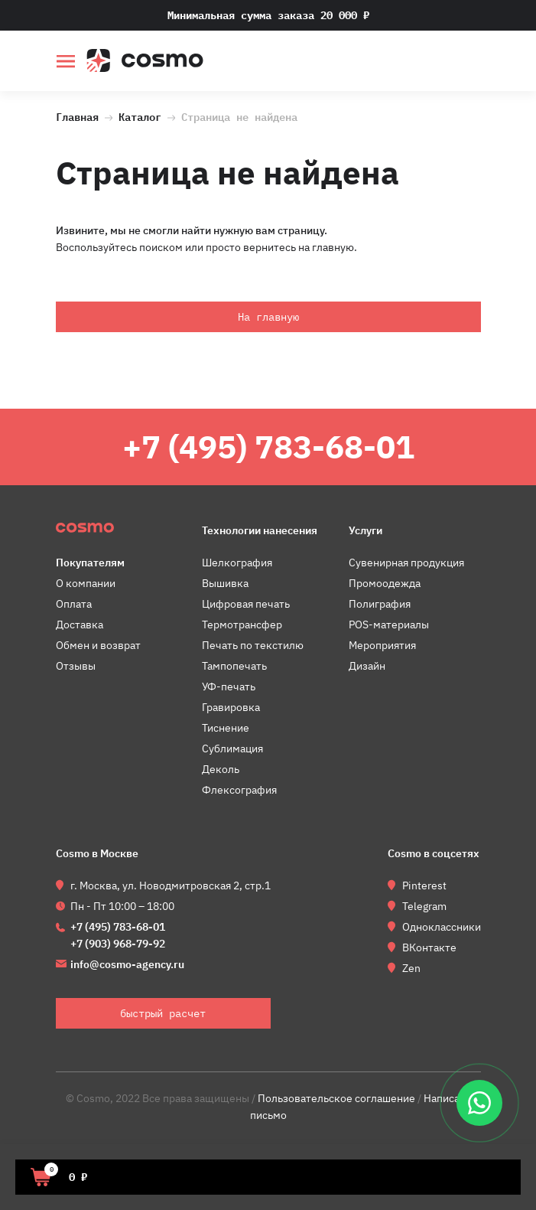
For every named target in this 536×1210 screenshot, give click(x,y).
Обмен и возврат (98, 645)
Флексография (239, 790)
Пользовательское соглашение (336, 1098)
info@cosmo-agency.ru (127, 964)
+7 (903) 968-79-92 (117, 944)
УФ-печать (228, 686)
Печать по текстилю (253, 645)
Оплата (74, 604)
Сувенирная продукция (406, 562)
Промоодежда (385, 583)
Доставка (79, 624)
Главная (77, 115)
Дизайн (367, 666)
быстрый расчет (471, 63)
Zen (411, 968)
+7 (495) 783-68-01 (268, 447)
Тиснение (225, 728)
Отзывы (76, 666)
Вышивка (225, 583)
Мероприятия (382, 645)
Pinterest (424, 885)
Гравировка (231, 707)
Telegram (424, 906)
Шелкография (237, 562)
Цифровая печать (246, 604)
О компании (85, 583)
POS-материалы (389, 624)
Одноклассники (441, 927)
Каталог (140, 115)
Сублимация (232, 748)
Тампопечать (234, 666)
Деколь (220, 769)
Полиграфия (380, 604)
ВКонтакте (429, 947)
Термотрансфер (242, 624)
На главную (268, 317)
